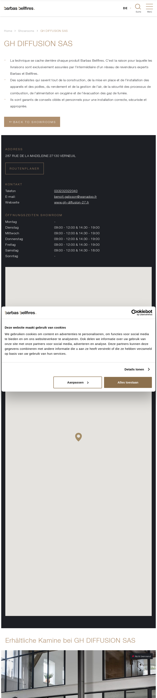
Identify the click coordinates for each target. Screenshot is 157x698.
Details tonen (134, 369)
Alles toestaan (128, 382)
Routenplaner (24, 168)
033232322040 (66, 191)
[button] (78, 437)
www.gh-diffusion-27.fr (71, 202)
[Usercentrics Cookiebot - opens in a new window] (134, 313)
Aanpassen (78, 382)
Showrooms (26, 30)
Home (8, 30)
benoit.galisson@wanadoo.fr (75, 196)
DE (125, 8)
